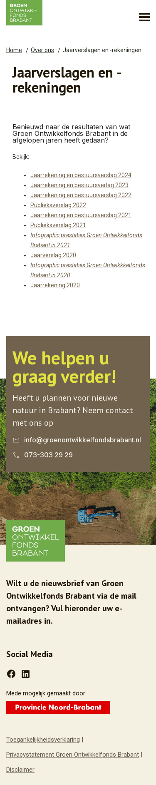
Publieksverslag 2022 (58, 205)
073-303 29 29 (48, 455)
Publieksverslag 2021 (58, 225)
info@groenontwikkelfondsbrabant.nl (82, 440)
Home (14, 50)
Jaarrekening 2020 (55, 285)
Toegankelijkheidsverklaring (43, 739)
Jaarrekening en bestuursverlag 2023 (79, 185)
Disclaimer (20, 769)
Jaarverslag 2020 (53, 255)
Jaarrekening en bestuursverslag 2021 (80, 215)
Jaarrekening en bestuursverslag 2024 (80, 175)
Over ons (42, 50)
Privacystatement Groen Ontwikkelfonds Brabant (72, 754)
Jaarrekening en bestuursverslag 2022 (80, 195)
